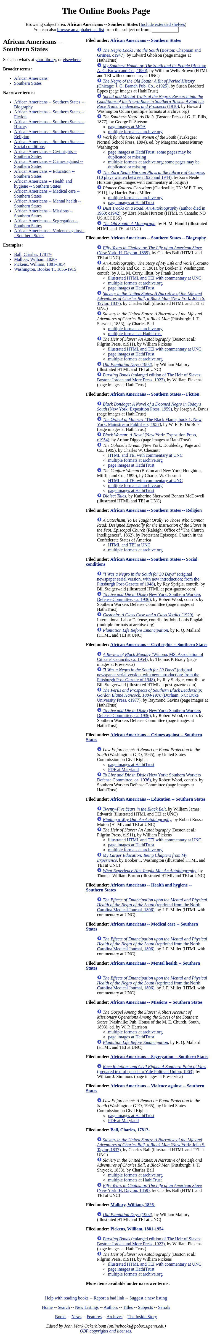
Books (60, 1316)
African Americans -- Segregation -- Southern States (159, 1056)
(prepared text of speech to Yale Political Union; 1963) (151, 1069)
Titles (128, 1307)
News (76, 1316)
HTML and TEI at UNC (129, 545)
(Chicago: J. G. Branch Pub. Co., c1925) (146, 83)
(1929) (148, 614)
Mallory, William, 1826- (35, 259)
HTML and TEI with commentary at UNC (145, 455)
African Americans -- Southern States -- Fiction (154, 394)
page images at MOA (126, 126)
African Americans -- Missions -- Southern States (156, 1002)
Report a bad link (109, 1298)
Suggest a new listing (148, 1298)
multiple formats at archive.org (135, 131)
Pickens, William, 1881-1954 (40, 264)
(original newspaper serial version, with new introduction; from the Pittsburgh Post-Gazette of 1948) (148, 579)
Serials (164, 1307)
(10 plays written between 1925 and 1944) (151, 175)
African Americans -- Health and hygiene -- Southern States (43, 183)
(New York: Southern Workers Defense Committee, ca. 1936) (149, 597)
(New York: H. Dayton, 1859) (149, 250)
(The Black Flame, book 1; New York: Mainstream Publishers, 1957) (149, 422)
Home (47, 1307)
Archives (115, 1316)
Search (64, 1307)
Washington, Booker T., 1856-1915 (45, 269)
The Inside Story (142, 1316)
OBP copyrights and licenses (105, 1331)
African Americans (30, 78)
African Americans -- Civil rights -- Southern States (158, 644)
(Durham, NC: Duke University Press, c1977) (149, 695)
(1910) (150, 101)
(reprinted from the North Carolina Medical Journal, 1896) (152, 905)
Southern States (28, 83)
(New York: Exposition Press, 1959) (149, 406)
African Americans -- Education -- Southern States (157, 799)
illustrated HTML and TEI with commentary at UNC (154, 278)
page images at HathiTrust (131, 202)
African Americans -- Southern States (145, 40)
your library (45, 59)
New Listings (87, 1307)
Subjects (145, 1307)
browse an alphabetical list (80, 29)
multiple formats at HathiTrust (135, 333)
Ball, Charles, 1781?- (33, 254)
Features (94, 1316)
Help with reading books (67, 1298)
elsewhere (72, 59)
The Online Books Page (106, 11)
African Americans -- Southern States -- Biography (158, 238)
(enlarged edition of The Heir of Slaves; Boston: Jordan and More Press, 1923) (149, 377)
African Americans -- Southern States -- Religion (156, 510)
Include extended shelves (163, 24)
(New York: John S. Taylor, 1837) (151, 298)
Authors (111, 1307)
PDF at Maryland (123, 769)
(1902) (127, 364)
